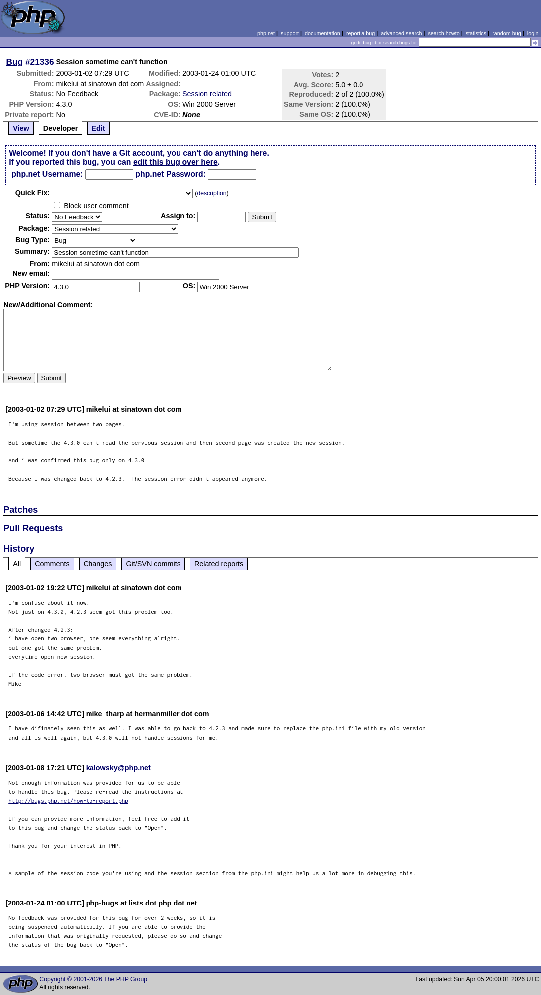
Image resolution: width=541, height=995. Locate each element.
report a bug (360, 33)
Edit (98, 128)
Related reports (218, 564)
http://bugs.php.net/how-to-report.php (68, 800)
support (290, 33)
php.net (266, 33)
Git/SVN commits (153, 564)
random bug (506, 33)
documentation (322, 33)
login (533, 33)
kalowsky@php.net (118, 768)
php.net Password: (170, 174)
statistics (476, 33)
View (21, 128)
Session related (207, 94)
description (211, 193)
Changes (98, 564)
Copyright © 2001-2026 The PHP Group (93, 979)
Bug (14, 62)
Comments (52, 564)
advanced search (401, 33)
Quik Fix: (32, 193)
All (17, 564)
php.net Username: (47, 174)
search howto (443, 33)
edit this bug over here (175, 162)
